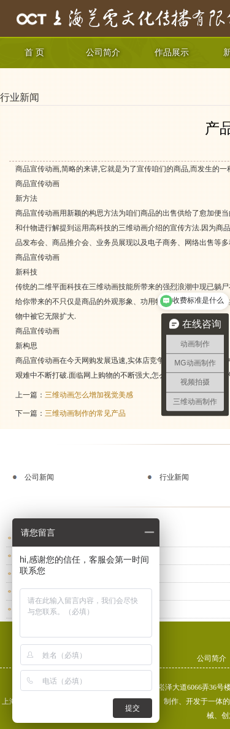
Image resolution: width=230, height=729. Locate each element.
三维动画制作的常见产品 (85, 413)
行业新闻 (19, 97)
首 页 (34, 52)
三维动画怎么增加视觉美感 (89, 395)
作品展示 (172, 52)
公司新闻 (39, 477)
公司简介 (103, 52)
